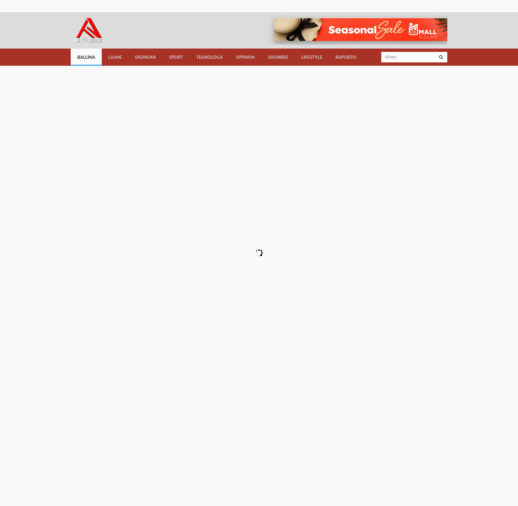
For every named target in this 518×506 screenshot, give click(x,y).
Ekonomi (145, 57)
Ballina (86, 57)
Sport (176, 57)
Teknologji (209, 57)
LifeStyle (311, 57)
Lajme (115, 57)
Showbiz (278, 57)
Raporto (345, 57)
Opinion (245, 57)
